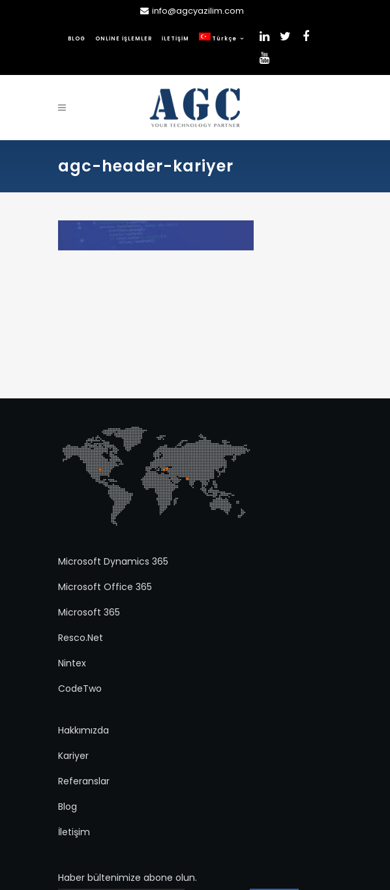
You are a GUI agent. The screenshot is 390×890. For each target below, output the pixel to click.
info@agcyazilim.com (198, 11)
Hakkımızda (83, 730)
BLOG (76, 38)
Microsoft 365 (89, 612)
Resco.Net (80, 637)
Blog (67, 806)
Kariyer (73, 755)
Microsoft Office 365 (105, 586)
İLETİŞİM (175, 38)
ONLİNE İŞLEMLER (123, 38)
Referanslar (84, 781)
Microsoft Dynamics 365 (113, 561)
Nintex (72, 663)
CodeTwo (80, 688)
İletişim (74, 831)
